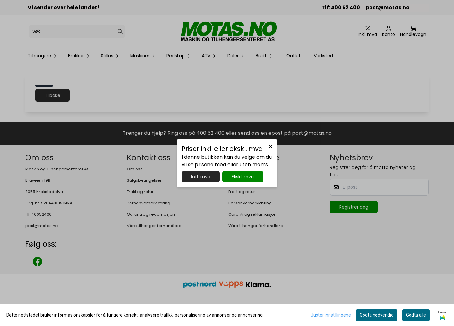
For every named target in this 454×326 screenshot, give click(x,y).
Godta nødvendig (376, 314)
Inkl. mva (200, 177)
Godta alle (416, 314)
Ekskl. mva (243, 177)
